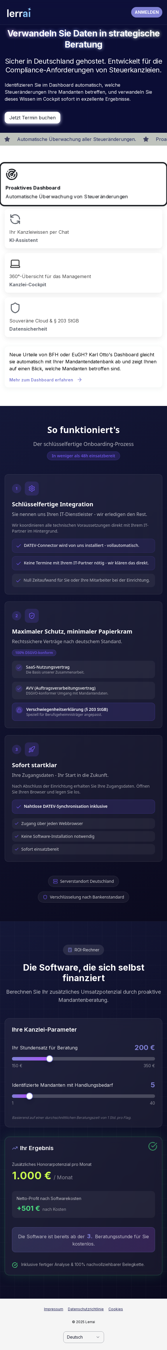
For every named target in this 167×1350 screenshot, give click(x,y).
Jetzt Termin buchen (32, 118)
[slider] (49, 1058)
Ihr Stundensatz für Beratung (45, 1048)
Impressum (53, 1309)
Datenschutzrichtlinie (86, 1309)
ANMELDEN (147, 12)
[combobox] (83, 1337)
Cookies (115, 1309)
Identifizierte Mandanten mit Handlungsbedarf (62, 1085)
